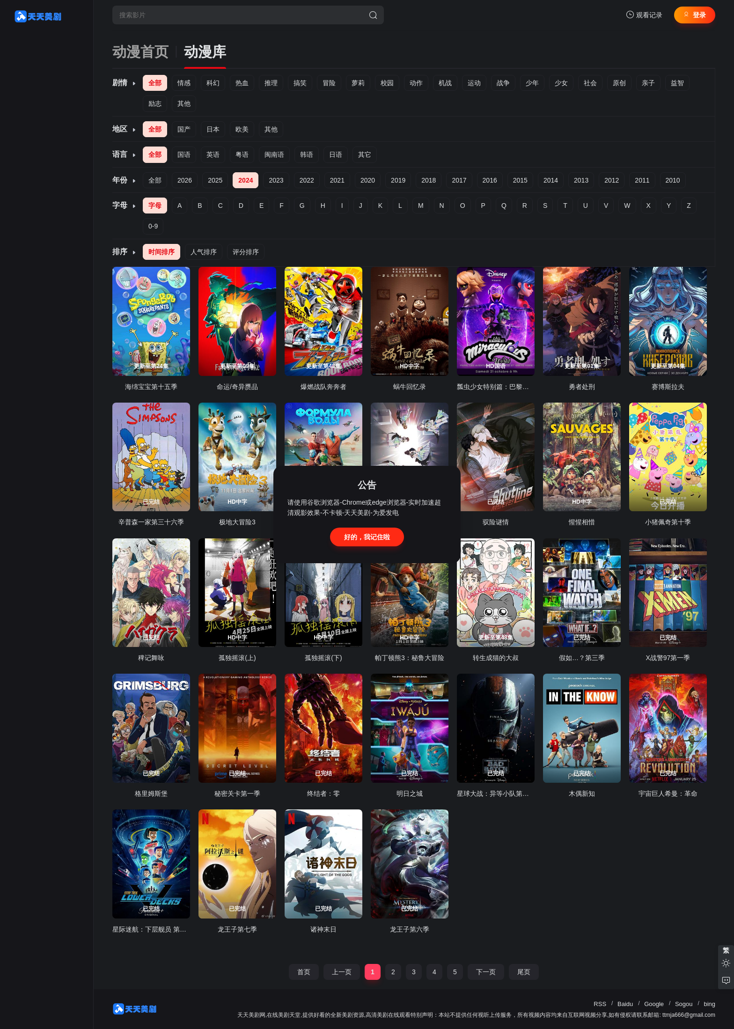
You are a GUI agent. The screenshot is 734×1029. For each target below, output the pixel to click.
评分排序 (246, 252)
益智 (677, 83)
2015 (520, 180)
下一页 (486, 972)
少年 (532, 83)
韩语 (306, 154)
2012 (611, 180)
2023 (276, 180)
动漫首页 (140, 51)
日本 (213, 129)
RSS (600, 1003)
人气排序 (204, 252)
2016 (490, 180)
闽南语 (274, 154)
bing (709, 1003)
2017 (459, 180)
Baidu (625, 1003)
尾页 (523, 972)
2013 (581, 180)
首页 (303, 972)
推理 (271, 83)
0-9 (153, 226)
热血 (242, 83)
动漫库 (205, 51)
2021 (337, 180)
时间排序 (161, 252)
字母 (154, 205)
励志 (154, 103)
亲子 (648, 83)
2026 (184, 180)
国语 (184, 154)
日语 (335, 154)
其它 (364, 154)
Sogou (684, 1003)
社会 (590, 83)
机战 (445, 83)
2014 (550, 180)
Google (654, 1003)
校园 (387, 83)
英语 (213, 154)
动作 (416, 83)
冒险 (329, 83)
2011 (642, 180)
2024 (245, 180)
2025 (215, 180)
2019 (398, 180)
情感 (184, 83)
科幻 (213, 83)
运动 (474, 83)
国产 (184, 129)
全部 (154, 83)
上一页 (342, 972)
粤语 (242, 154)
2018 (428, 180)
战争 (503, 83)
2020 (367, 180)
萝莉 (358, 83)
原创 (619, 83)
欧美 (242, 129)
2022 (307, 180)
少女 (561, 83)
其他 (184, 103)
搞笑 (300, 83)
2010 (673, 180)
